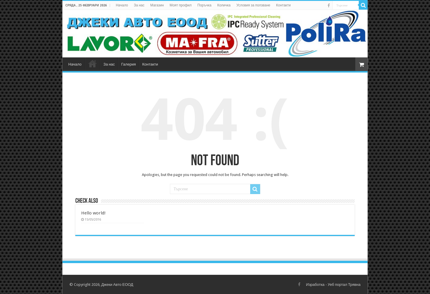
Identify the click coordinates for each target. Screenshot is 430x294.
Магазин (157, 5)
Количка (224, 5)
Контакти (283, 5)
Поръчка (204, 5)
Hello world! (93, 213)
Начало (122, 5)
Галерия (128, 64)
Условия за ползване (253, 5)
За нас (139, 5)
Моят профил (181, 5)
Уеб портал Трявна (344, 284)
